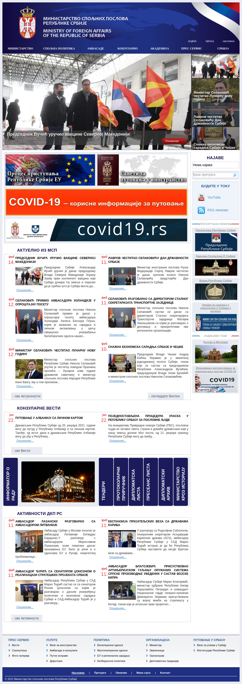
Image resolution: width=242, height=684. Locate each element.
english (192, 41)
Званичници (157, 650)
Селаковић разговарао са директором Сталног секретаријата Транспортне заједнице (148, 300)
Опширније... (25, 290)
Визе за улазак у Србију (211, 645)
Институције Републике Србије (216, 650)
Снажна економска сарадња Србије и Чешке (145, 347)
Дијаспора (56, 661)
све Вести (22, 451)
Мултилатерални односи (112, 650)
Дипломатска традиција (164, 661)
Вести (15, 645)
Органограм (157, 655)
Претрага (100, 672)
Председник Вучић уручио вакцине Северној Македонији (68, 134)
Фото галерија (20, 655)
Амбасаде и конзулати (63, 650)
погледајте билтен (165, 396)
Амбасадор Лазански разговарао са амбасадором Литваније (55, 523)
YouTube (214, 197)
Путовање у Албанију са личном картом (49, 418)
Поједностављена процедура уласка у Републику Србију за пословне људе (148, 418)
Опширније (172, 140)
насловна (228, 41)
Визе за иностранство (63, 645)
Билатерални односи (110, 645)
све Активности (27, 618)
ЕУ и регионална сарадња (113, 655)
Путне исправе (59, 655)
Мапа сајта (143, 672)
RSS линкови (217, 210)
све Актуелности (27, 396)
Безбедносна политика (111, 661)
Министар (156, 645)
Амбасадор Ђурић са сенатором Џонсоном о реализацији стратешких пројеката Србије (55, 573)
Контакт (165, 672)
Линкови (121, 672)
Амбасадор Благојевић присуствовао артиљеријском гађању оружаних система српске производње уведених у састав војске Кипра (148, 572)
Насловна (78, 672)
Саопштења (19, 650)
